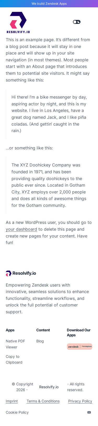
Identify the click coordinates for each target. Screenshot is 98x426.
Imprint (12, 401)
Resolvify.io (24, 273)
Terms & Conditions (43, 401)
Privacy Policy (80, 401)
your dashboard (21, 229)
